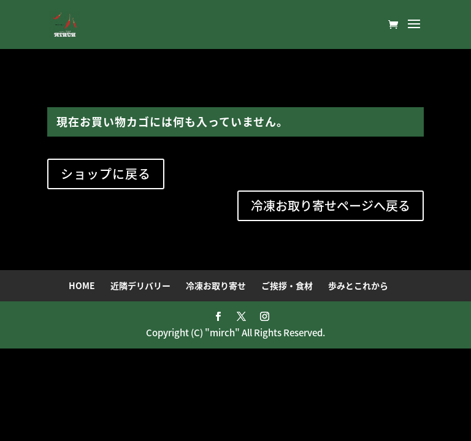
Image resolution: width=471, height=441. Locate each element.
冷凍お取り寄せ (216, 285)
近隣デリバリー (140, 285)
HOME (82, 285)
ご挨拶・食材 (287, 285)
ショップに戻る (106, 174)
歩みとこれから (358, 285)
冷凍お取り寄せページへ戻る (330, 205)
